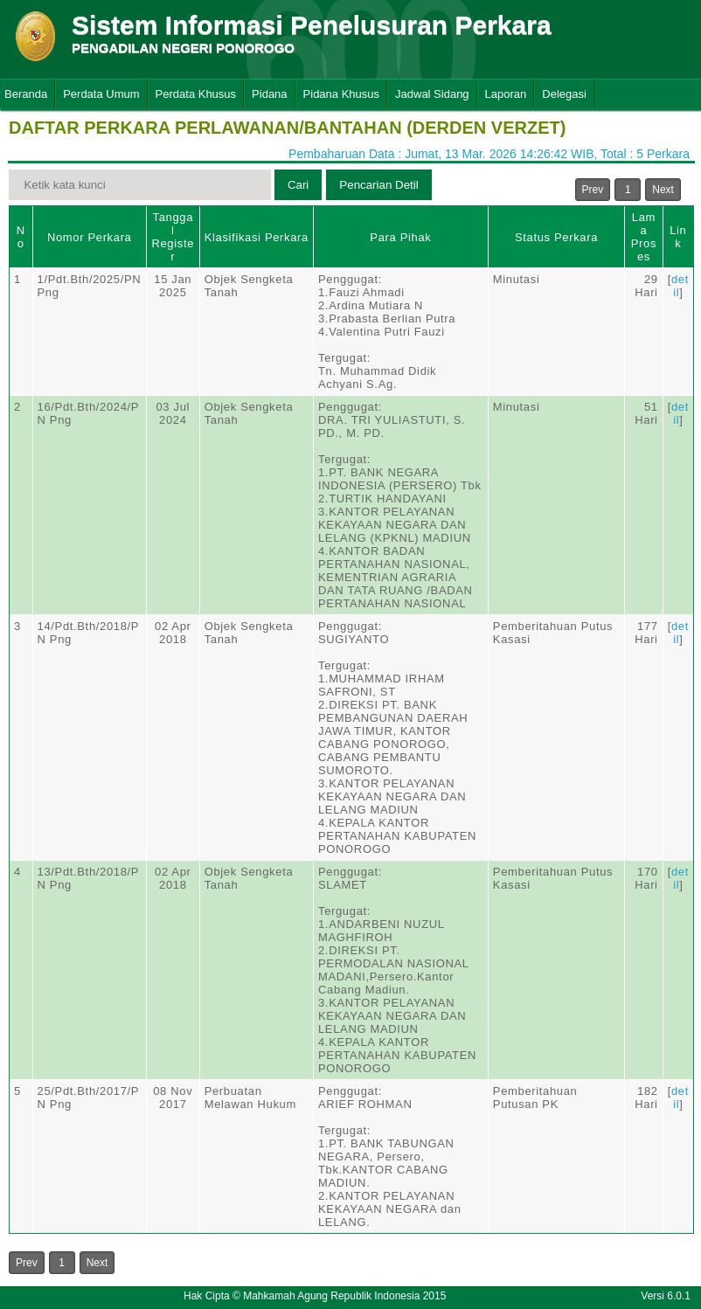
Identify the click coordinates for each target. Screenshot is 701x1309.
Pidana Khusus (341, 93)
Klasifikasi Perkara (257, 237)
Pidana (269, 93)
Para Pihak (400, 237)
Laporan (506, 93)
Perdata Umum (101, 93)
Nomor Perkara (89, 237)
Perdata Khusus (196, 93)
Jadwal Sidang (432, 93)
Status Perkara (556, 237)
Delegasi (564, 93)
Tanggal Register (172, 237)
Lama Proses (643, 237)
